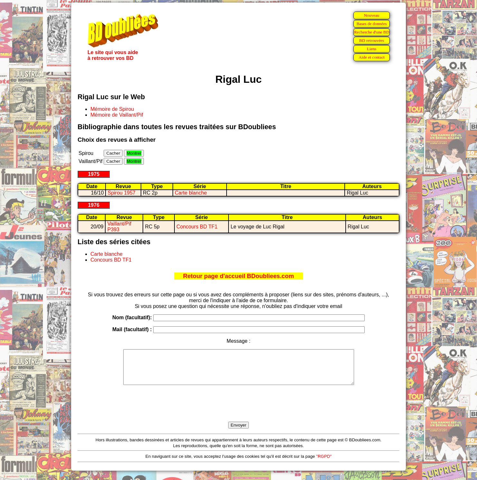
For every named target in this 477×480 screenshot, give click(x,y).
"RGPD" (324, 463)
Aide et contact (372, 57)
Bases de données (371, 23)
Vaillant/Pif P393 (119, 226)
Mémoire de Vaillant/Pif (116, 115)
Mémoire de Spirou (112, 109)
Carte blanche (191, 193)
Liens (372, 48)
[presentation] (238, 410)
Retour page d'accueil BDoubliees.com (238, 276)
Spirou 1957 (121, 193)
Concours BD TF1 (197, 226)
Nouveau (371, 15)
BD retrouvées (371, 40)
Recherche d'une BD (371, 32)
